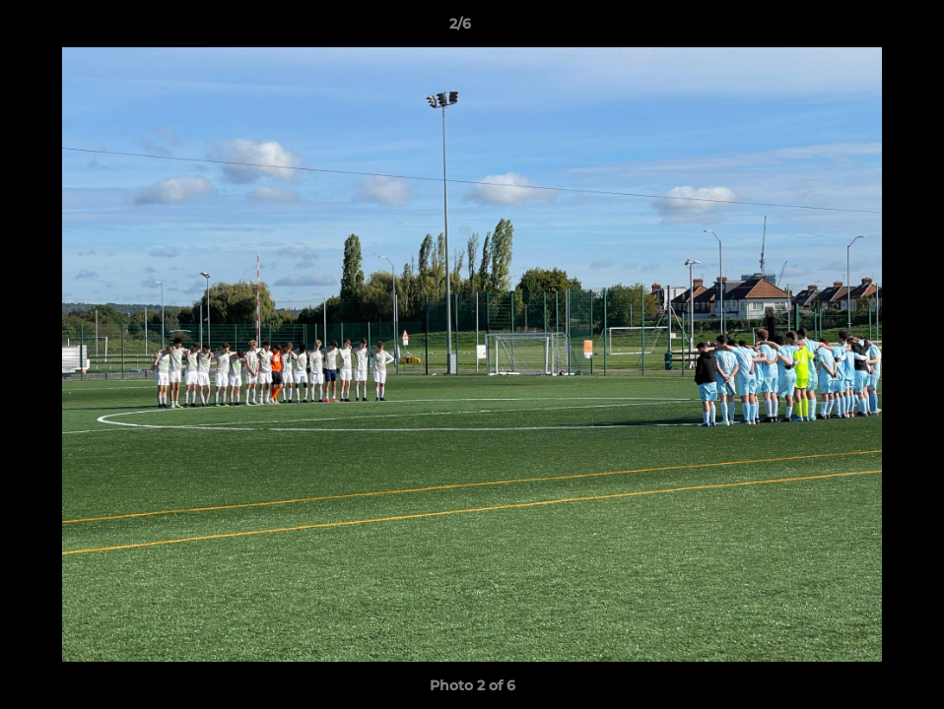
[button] (861, 28)
